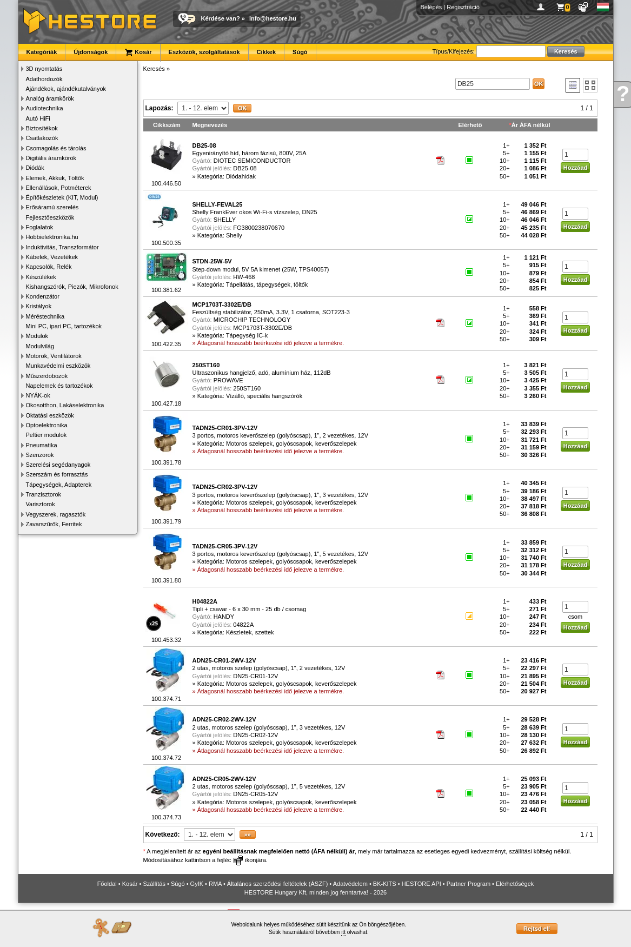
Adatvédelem (350, 883)
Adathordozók (44, 79)
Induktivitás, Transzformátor (62, 247)
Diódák (35, 167)
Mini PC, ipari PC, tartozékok (64, 326)
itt (343, 932)
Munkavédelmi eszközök (58, 365)
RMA (215, 883)
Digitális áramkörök (51, 158)
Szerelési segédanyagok (58, 464)
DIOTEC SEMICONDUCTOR (252, 160)
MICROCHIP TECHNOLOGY (252, 319)
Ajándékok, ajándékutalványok (66, 88)
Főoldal (107, 883)
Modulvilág (40, 346)
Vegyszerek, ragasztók (56, 514)
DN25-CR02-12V (255, 735)
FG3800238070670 (258, 227)
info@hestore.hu (272, 18)
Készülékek (41, 277)
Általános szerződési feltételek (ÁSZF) (277, 883)
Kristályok (39, 306)
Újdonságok (91, 52)
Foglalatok (40, 227)
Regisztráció (463, 7)
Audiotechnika (44, 108)
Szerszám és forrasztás (57, 474)
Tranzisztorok (44, 494)
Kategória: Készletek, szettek (235, 632)
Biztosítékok (42, 128)
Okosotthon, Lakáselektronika (65, 405)
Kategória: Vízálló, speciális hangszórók (249, 396)
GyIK (196, 883)
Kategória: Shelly (219, 235)
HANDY (224, 616)
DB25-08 (244, 168)
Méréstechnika (45, 316)
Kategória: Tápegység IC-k (232, 335)
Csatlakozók (42, 138)
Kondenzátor (42, 296)
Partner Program (468, 883)
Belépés (431, 7)
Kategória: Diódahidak (226, 176)
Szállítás (154, 883)
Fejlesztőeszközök (50, 217)
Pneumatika (41, 445)
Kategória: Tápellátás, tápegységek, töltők (252, 284)
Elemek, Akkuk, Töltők (55, 178)
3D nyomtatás (44, 68)
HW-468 (244, 277)
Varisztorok (40, 504)
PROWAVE (228, 380)
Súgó (300, 52)
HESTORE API (421, 883)
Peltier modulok (46, 435)
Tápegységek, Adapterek (59, 484)
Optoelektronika (47, 425)
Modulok (37, 336)
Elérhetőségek (515, 883)
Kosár (137, 52)
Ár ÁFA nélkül (531, 125)
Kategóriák (41, 52)
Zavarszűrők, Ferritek (54, 524)
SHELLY (225, 219)
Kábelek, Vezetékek (52, 257)
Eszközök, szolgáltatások (204, 52)
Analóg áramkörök (50, 98)
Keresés (154, 68)
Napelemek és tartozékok (59, 385)
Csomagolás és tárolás (56, 148)
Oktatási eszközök (50, 415)
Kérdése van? (220, 18)
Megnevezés (210, 125)
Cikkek (266, 52)
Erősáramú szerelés (52, 207)
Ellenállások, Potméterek (58, 187)
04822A (243, 624)
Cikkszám (167, 125)
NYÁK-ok (38, 395)
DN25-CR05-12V (255, 794)
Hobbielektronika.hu (52, 237)
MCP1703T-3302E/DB (262, 328)
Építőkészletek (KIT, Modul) (62, 197)
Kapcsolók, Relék (49, 266)
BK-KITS (384, 883)
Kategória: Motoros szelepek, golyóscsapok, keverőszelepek (277, 443)
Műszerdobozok (47, 376)
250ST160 (247, 388)
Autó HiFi (38, 118)
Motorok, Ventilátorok (54, 356)
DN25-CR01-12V (255, 676)
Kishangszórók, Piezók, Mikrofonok (72, 286)
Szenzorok (40, 455)
